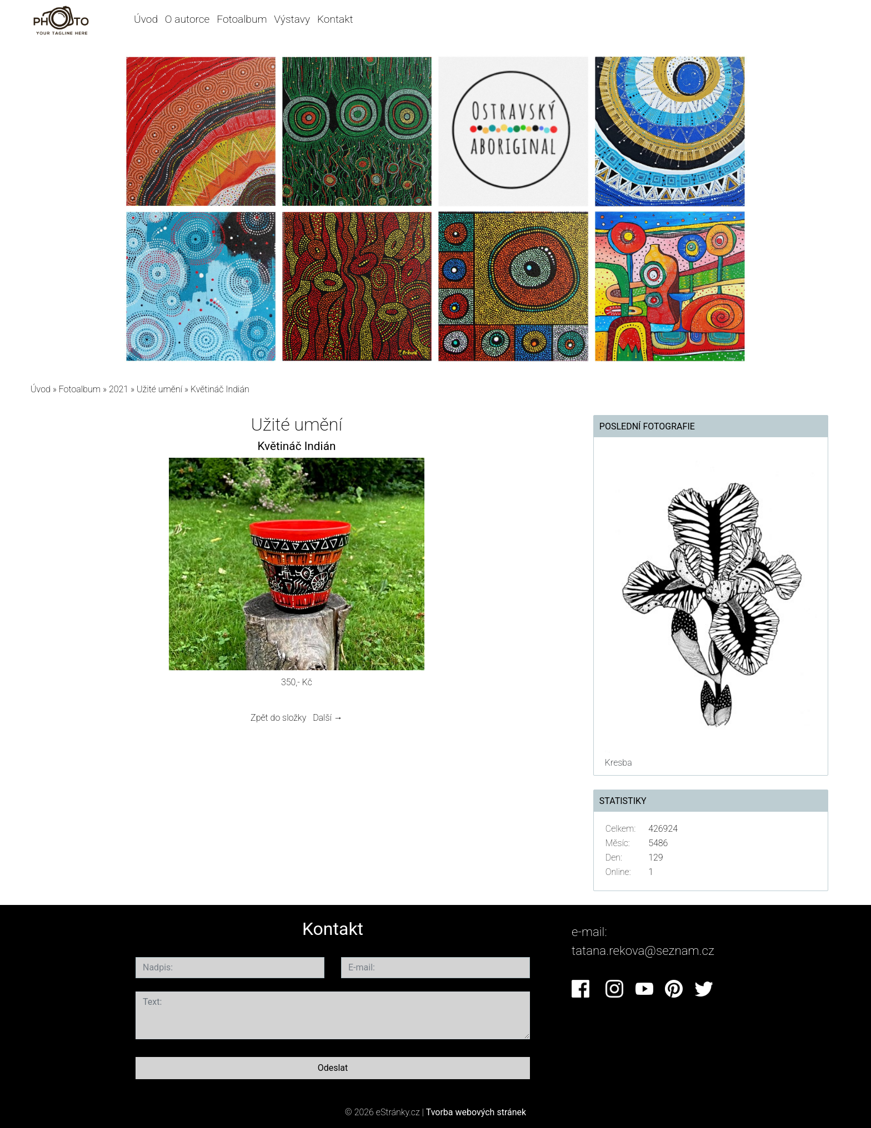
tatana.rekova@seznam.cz (643, 950)
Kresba (618, 762)
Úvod (146, 19)
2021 (118, 389)
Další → (328, 717)
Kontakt (335, 19)
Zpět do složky (278, 717)
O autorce (187, 19)
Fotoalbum (242, 19)
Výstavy (292, 19)
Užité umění (159, 389)
